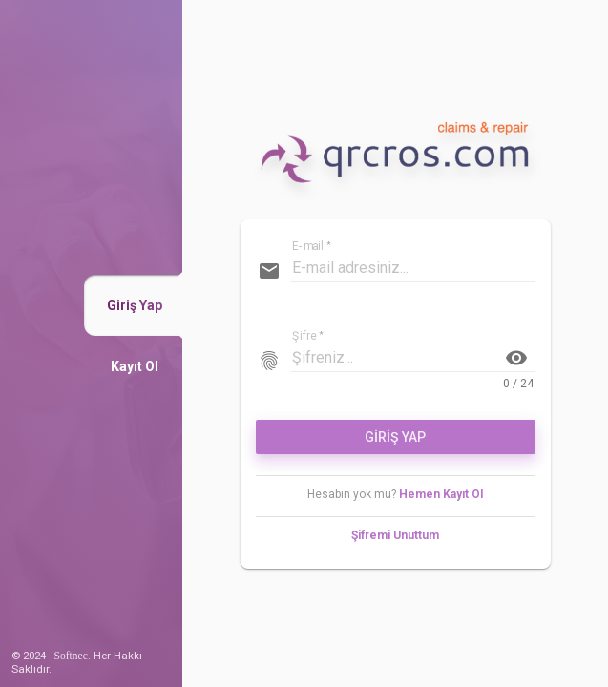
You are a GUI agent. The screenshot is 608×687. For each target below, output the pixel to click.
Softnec (71, 655)
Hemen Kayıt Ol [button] (441, 494)
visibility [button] (516, 357)
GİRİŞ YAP (395, 437)
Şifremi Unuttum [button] (395, 535)
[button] (134, 305)
